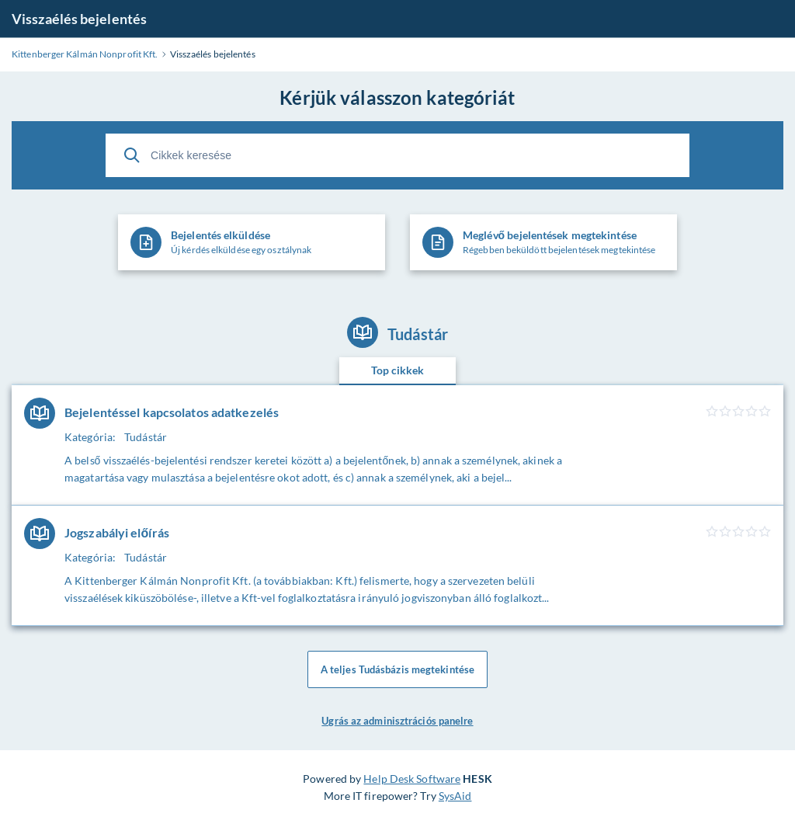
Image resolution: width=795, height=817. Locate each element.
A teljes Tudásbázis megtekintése (397, 669)
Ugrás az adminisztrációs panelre (397, 720)
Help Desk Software (411, 778)
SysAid (455, 795)
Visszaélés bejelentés (79, 18)
